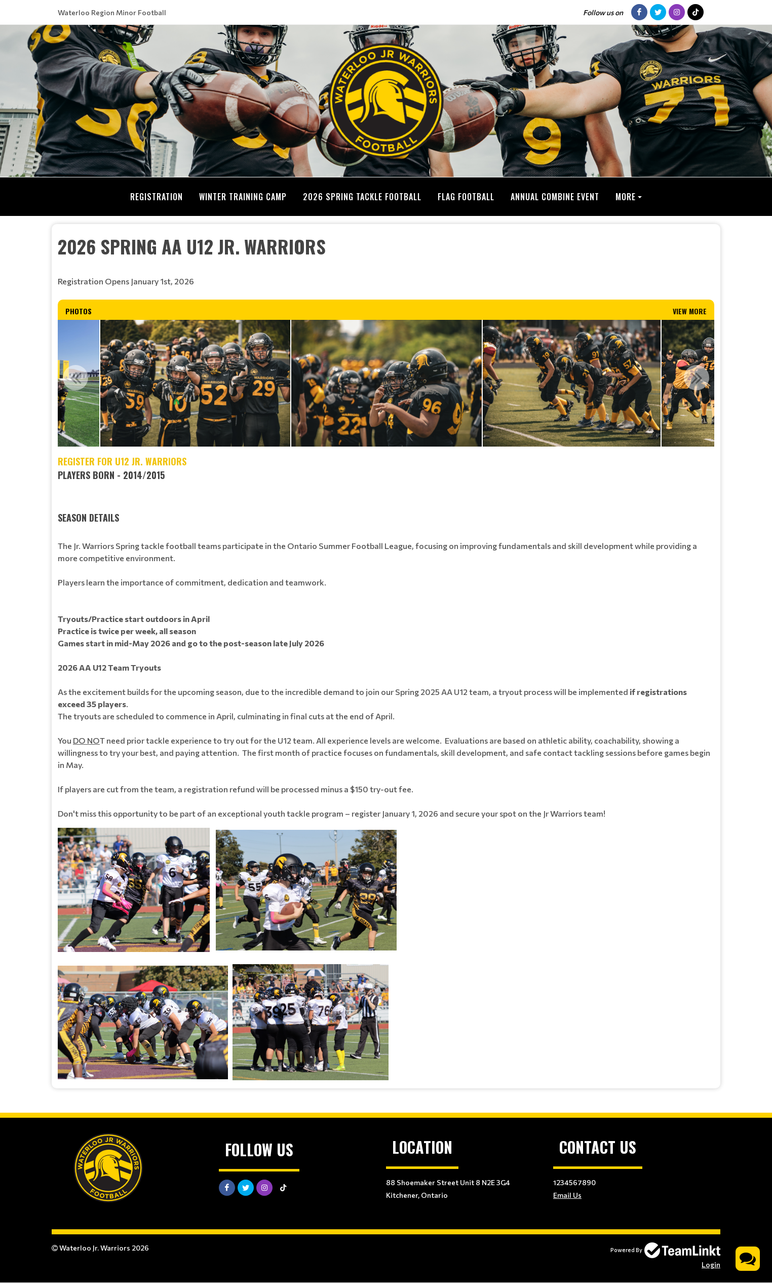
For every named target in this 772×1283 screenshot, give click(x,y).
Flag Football (466, 197)
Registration (156, 197)
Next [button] (696, 377)
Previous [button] (75, 377)
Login (711, 1264)
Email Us (567, 1195)
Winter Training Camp (243, 197)
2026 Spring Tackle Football (362, 197)
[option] (386, 383)
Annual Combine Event (555, 197)
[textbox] (386, 266)
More (625, 197)
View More (690, 311)
